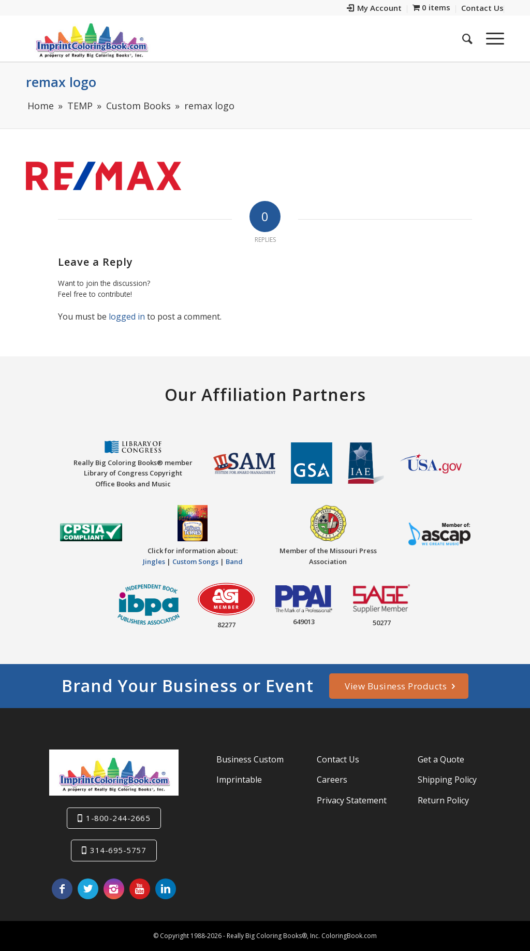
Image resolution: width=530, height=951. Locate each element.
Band (234, 561)
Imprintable (239, 779)
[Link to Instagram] (114, 888)
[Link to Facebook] (62, 888)
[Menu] (491, 38)
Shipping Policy (447, 779)
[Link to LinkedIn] (165, 888)
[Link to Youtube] (139, 888)
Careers (332, 779)
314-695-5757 (118, 850)
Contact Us (338, 759)
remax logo (61, 82)
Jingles (154, 561)
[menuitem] (374, 9)
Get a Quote (441, 759)
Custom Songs (195, 561)
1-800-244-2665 (118, 818)
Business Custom (250, 759)
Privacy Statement (352, 800)
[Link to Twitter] (88, 888)
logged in (127, 316)
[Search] (467, 38)
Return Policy (443, 800)
